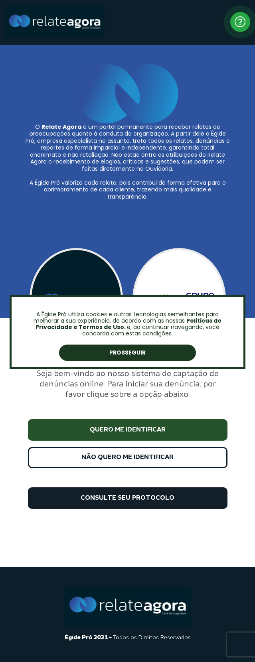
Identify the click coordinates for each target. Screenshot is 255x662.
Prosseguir (127, 353)
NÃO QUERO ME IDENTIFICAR (127, 457)
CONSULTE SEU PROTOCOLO (127, 498)
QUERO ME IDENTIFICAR (128, 430)
